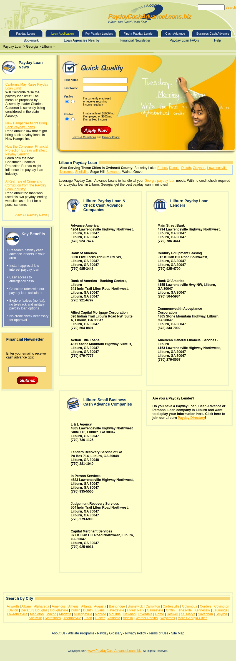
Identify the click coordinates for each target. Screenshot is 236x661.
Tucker (100, 618)
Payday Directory (191, 418)
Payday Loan (12, 46)
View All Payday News (30, 215)
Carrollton (152, 606)
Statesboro (53, 618)
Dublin (75, 610)
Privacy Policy (110, 137)
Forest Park (135, 610)
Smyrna (221, 614)
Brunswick (135, 606)
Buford (162, 168)
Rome (159, 614)
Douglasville (59, 610)
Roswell (173, 614)
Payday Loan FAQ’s (184, 40)
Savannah (205, 614)
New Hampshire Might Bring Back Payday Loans (26, 125)
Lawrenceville (217, 168)
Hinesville (184, 610)
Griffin (170, 610)
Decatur (26, 610)
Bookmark (31, 40)
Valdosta (113, 618)
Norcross (66, 172)
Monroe (100, 614)
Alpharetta (41, 606)
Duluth (186, 168)
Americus (59, 606)
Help (217, 40)
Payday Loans (26, 33)
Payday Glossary (109, 633)
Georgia (32, 46)
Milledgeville (83, 614)
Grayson (199, 168)
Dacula (174, 168)
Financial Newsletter (135, 40)
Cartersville (171, 606)
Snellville (81, 172)
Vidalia (128, 618)
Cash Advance (175, 33)
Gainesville (155, 610)
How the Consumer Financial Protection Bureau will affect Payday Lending (26, 150)
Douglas (41, 610)
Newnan (129, 614)
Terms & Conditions (84, 137)
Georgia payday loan (159, 181)
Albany (26, 606)
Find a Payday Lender (139, 33)
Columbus (189, 606)
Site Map (177, 633)
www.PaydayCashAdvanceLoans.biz (114, 651)
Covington (221, 606)
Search (230, 7)
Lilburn (47, 46)
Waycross (167, 618)
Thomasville (72, 618)
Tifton (88, 618)
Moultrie (115, 614)
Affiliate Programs (81, 633)
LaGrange (220, 610)
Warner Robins (146, 618)
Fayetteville (115, 610)
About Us (58, 633)
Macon (51, 614)
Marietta (65, 614)
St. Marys (188, 614)
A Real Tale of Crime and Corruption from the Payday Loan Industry (25, 185)
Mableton (37, 614)
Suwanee (113, 172)
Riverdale (145, 614)
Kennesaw (202, 610)
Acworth (13, 606)
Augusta (100, 606)
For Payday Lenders (99, 33)
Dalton (13, 610)
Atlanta (86, 606)
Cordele (206, 606)
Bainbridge (117, 606)
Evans (100, 610)
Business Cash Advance (212, 33)
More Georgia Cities (192, 618)
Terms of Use (158, 633)
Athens (73, 606)
